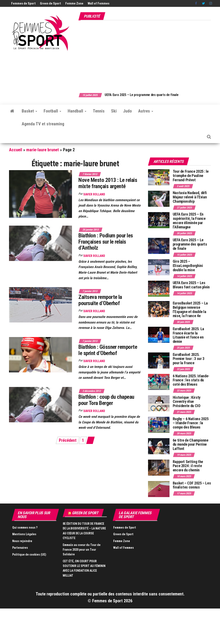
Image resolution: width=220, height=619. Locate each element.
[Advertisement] (149, 54)
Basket (29, 111)
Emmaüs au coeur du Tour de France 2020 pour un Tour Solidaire (82, 549)
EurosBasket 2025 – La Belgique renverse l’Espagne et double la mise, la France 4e (190, 309)
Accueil (15, 149)
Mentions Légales (24, 534)
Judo (127, 111)
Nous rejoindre (22, 541)
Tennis (99, 111)
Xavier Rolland (94, 194)
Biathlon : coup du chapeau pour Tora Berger (106, 400)
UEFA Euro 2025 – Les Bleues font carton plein (191, 284)
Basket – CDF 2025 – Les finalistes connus (192, 485)
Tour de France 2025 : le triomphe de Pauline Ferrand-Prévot (191, 175)
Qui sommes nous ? (24, 527)
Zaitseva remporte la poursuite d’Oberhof (100, 300)
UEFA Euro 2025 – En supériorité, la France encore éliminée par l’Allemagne (189, 220)
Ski (114, 111)
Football (52, 111)
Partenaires (20, 547)
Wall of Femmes (98, 3)
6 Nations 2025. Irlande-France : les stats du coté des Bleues (191, 380)
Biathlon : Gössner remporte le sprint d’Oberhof (107, 350)
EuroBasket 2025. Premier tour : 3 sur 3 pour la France (188, 358)
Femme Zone (74, 3)
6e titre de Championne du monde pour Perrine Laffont (190, 444)
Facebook (196, 3)
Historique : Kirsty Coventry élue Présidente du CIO (186, 401)
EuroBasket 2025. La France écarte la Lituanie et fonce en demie (188, 335)
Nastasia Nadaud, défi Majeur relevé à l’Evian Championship (190, 197)
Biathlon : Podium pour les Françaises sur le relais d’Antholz (105, 241)
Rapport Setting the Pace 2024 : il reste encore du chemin (188, 465)
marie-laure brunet (42, 149)
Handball (77, 111)
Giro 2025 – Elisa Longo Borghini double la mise (188, 265)
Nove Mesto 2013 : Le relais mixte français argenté (107, 183)
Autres (145, 111)
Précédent (67, 440)
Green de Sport (50, 3)
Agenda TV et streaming (43, 123)
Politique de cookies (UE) (29, 554)
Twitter (203, 3)
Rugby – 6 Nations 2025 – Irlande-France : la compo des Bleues (191, 423)
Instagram (210, 3)
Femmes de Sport (23, 3)
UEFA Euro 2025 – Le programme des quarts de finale (145, 95)
